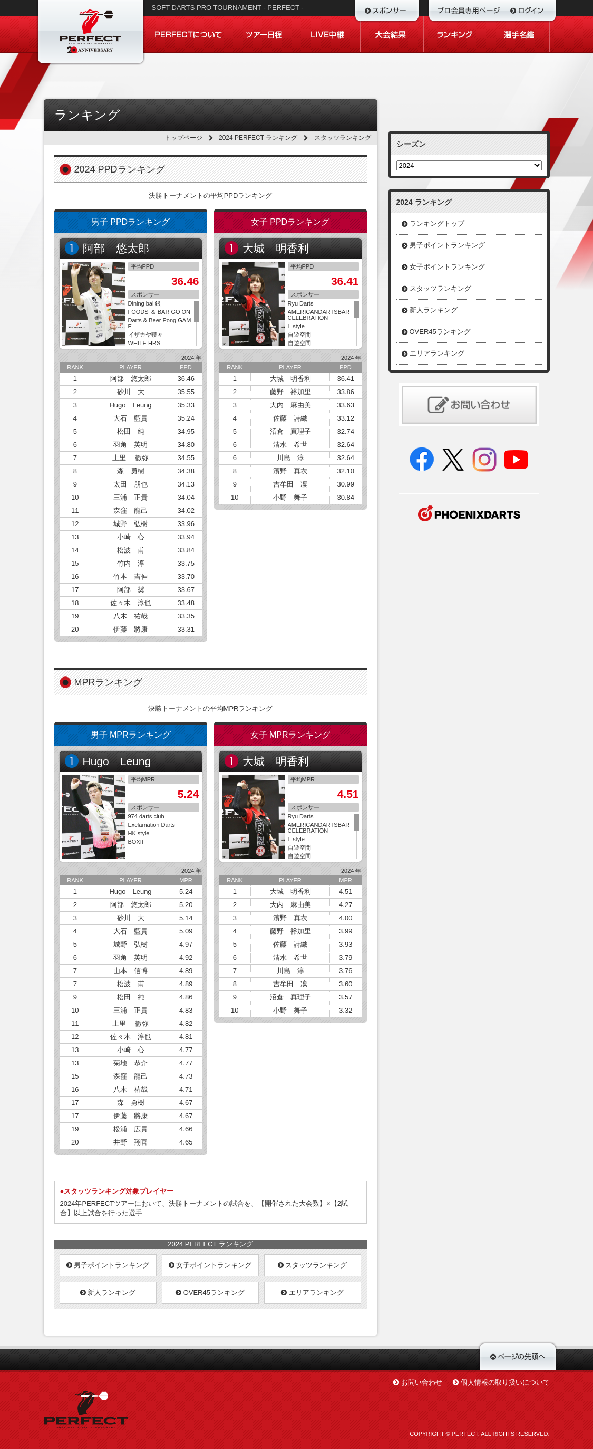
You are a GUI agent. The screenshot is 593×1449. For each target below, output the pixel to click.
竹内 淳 (130, 563)
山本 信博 (130, 971)
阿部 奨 (130, 590)
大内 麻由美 (290, 405)
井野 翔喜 (130, 1142)
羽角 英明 (130, 445)
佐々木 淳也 (130, 603)
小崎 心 (130, 537)
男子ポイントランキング (108, 1265)
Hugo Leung (130, 405)
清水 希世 (290, 445)
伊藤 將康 (130, 629)
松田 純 (130, 431)
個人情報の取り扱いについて (505, 1382)
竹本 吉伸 (130, 576)
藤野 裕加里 (290, 392)
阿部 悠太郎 (116, 248)
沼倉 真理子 (290, 431)
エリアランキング (312, 1293)
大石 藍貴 (130, 418)
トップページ (183, 137)
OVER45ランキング (210, 1293)
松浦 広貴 (130, 1129)
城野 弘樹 (130, 524)
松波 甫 (130, 550)
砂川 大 (130, 392)
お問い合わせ (421, 1382)
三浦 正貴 (130, 497)
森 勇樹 (130, 471)
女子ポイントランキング (210, 1265)
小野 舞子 (290, 497)
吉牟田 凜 (290, 484)
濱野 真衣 (290, 471)
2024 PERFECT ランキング (258, 137)
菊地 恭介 (130, 1063)
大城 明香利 (275, 248)
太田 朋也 (130, 484)
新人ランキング (108, 1293)
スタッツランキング (312, 1265)
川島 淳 (290, 458)
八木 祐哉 (130, 616)
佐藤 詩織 (290, 418)
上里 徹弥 (130, 458)
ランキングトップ (437, 223)
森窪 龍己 (130, 510)
